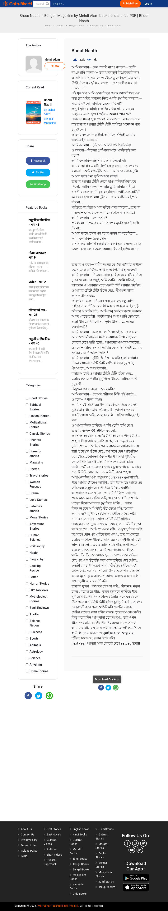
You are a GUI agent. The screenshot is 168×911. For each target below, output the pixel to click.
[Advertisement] (38, 763)
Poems (34, 469)
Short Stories (39, 398)
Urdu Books (79, 893)
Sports (34, 638)
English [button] (58, 3)
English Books (81, 829)
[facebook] (127, 843)
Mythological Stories (38, 599)
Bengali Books (81, 869)
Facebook (38, 160)
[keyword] (41, 4)
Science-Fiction (35, 623)
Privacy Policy (29, 839)
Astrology (36, 651)
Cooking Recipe (35, 568)
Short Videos (54, 854)
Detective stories (36, 508)
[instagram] (135, 843)
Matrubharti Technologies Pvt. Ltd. (58, 905)
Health (34, 553)
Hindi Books (80, 834)
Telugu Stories (107, 887)
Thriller (35, 614)
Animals (35, 645)
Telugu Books (81, 864)
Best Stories (54, 829)
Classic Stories (40, 433)
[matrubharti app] (89, 3)
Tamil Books (80, 858)
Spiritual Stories (35, 407)
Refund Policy (29, 850)
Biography (37, 559)
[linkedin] (140, 850)
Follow (54, 65)
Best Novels (54, 834)
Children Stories (35, 442)
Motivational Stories (38, 425)
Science (35, 658)
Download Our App (107, 679)
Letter (34, 577)
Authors (51, 849)
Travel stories (39, 475)
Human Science (35, 537)
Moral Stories (39, 517)
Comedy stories (35, 453)
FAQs (24, 856)
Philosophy (37, 546)
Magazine (36, 462)
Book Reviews (39, 608)
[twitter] (143, 843)
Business (36, 632)
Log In (149, 4)
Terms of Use (28, 845)
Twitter (38, 172)
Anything (36, 664)
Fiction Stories (39, 416)
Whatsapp (38, 184)
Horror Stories (39, 583)
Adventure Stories (37, 526)
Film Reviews (39, 590)
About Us (26, 829)
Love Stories (38, 500)
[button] (47, 4)
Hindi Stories (106, 829)
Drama (34, 493)
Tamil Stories (106, 881)
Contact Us (27, 834)
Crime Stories (39, 671)
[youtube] (131, 850)
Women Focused (35, 484)
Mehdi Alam (52, 59)
